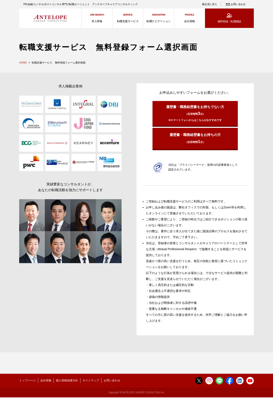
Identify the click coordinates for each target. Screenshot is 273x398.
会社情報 (45, 380)
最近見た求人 (209, 4)
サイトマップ (91, 380)
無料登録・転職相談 (229, 21)
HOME (23, 62)
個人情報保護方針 (67, 380)
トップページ (27, 380)
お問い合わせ (238, 4)
